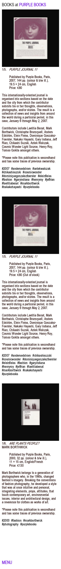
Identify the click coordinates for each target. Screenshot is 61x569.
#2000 (5, 520)
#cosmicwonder (32, 172)
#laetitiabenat (10, 183)
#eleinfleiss (44, 176)
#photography (10, 524)
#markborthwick (29, 183)
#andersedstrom (21, 169)
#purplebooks (31, 187)
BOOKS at (10, 4)
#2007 (5, 169)
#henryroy (37, 179)
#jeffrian (50, 179)
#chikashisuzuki (11, 172)
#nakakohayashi (11, 187)
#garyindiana (21, 179)
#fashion (7, 179)
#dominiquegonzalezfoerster (19, 176)
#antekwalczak (41, 169)
